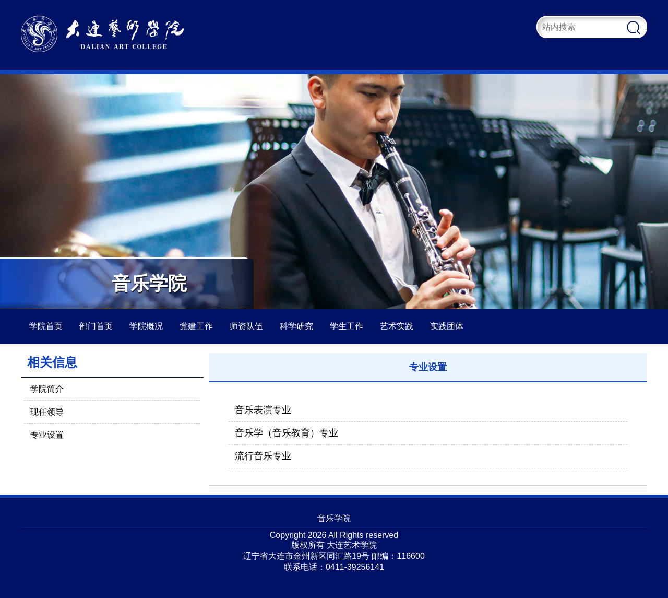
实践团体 (446, 326)
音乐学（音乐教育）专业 (286, 433)
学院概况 (146, 326)
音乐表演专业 (263, 410)
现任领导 (47, 411)
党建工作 (196, 326)
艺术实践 (396, 326)
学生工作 (346, 326)
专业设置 (47, 434)
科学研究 (296, 326)
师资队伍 (246, 326)
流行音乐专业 (263, 456)
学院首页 (46, 326)
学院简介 (47, 388)
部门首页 (96, 326)
